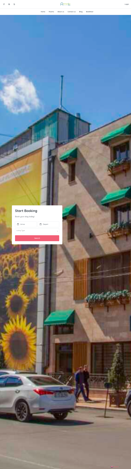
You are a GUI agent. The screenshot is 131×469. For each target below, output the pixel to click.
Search (37, 238)
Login (127, 4)
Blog (81, 12)
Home (43, 12)
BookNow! (89, 12)
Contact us (72, 12)
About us (61, 12)
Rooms (51, 12)
